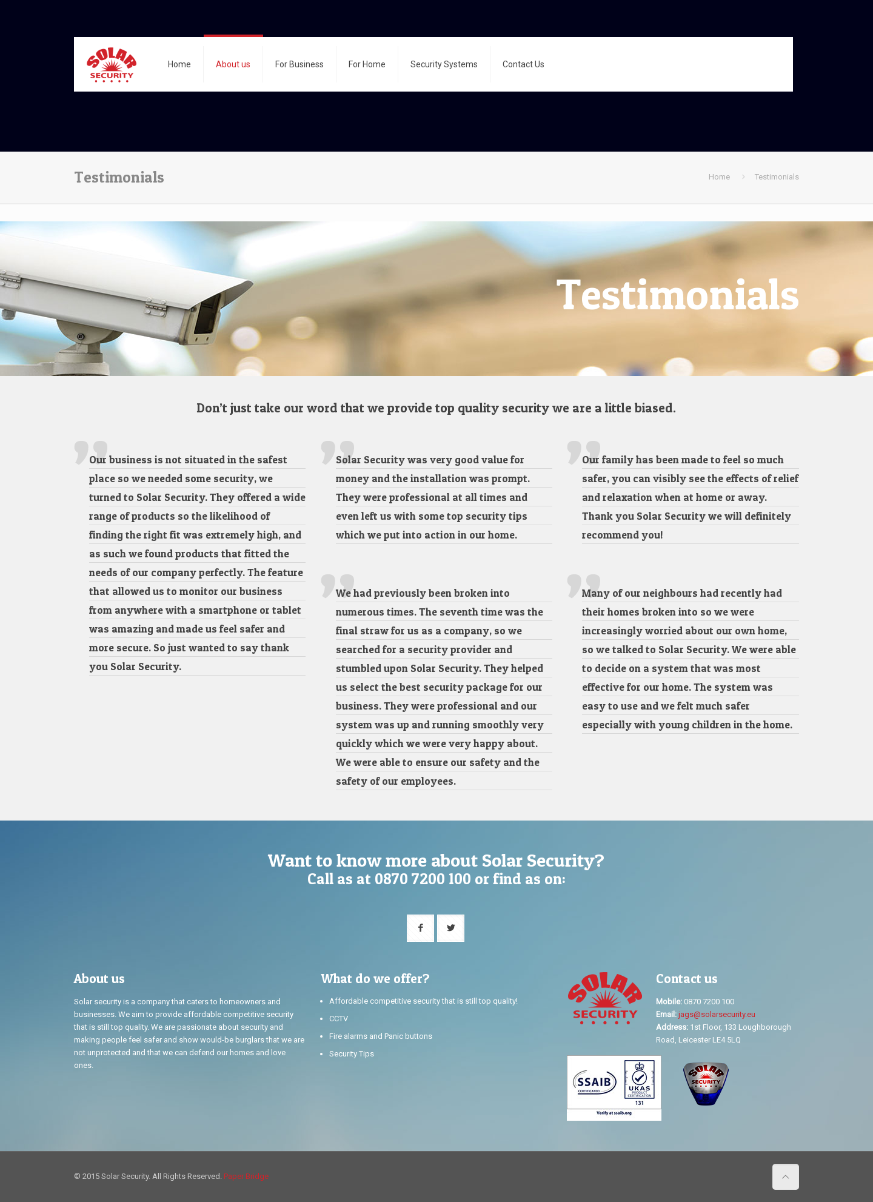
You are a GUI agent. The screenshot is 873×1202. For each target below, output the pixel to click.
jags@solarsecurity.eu (716, 1014)
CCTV (338, 1018)
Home (719, 176)
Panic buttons (408, 1036)
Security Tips (351, 1053)
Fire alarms (348, 1036)
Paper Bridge (246, 1176)
